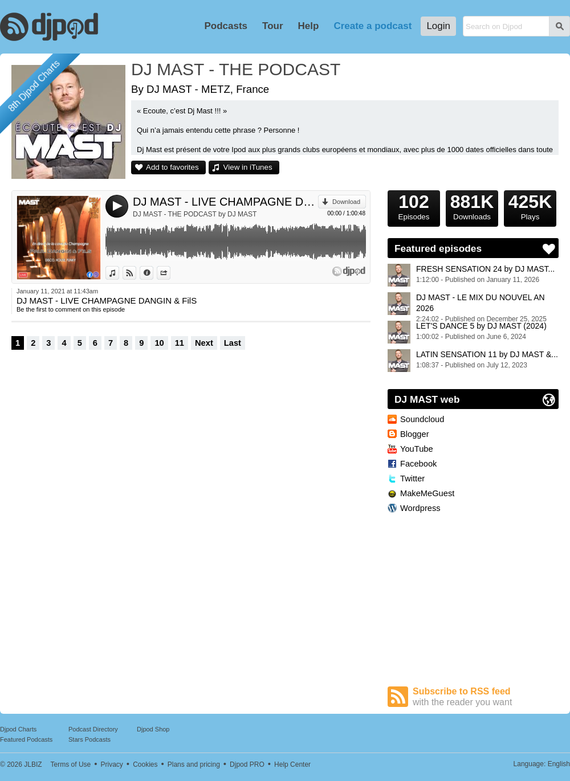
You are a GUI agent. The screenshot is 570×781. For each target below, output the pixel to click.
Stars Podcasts (89, 739)
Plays (530, 205)
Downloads (472, 205)
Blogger (414, 434)
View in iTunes (247, 167)
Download (346, 201)
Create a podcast (372, 26)
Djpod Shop (153, 729)
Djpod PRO (247, 764)
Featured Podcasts (26, 739)
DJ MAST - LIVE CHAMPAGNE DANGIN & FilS (225, 201)
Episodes (414, 205)
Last (232, 342)
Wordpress (420, 508)
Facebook (418, 463)
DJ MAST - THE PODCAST (235, 69)
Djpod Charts (18, 729)
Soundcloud (422, 419)
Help (308, 26)
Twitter (412, 478)
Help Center (292, 764)
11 (179, 342)
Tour (272, 26)
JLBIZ (33, 764)
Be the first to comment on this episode (71, 309)
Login (438, 26)
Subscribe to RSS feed (486, 697)
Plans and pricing (194, 764)
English (559, 764)
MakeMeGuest (427, 493)
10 (159, 342)
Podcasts (225, 26)
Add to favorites (172, 167)
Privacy (112, 764)
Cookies (145, 764)
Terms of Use (71, 764)
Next (204, 342)
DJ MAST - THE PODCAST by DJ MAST (194, 214)
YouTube (416, 448)
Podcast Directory (93, 729)
